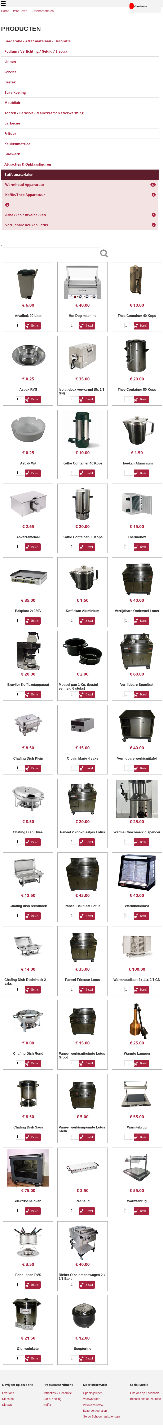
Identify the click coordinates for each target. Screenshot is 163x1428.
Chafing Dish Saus (28, 1127)
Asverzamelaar (28, 537)
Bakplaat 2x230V (28, 611)
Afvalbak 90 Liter (28, 316)
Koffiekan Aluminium (82, 611)
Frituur (10, 133)
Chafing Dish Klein (28, 758)
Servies (10, 72)
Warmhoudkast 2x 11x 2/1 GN (137, 980)
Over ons (8, 1393)
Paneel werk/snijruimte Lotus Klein (82, 1129)
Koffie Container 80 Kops (82, 537)
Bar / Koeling (15, 92)
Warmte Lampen (137, 1053)
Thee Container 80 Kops (137, 389)
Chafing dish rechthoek (28, 906)
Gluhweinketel (28, 1348)
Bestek (10, 82)
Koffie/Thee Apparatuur (25, 194)
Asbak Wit (28, 463)
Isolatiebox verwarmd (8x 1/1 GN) (81, 391)
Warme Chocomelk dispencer (137, 832)
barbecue (12, 123)
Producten (20, 11)
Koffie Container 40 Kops (82, 463)
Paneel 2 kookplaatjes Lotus (82, 832)
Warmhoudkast (137, 906)
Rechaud (82, 1201)
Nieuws (7, 1404)
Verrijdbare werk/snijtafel (137, 758)
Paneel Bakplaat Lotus (83, 906)
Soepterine (82, 1348)
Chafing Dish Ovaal (28, 832)
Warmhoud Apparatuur (24, 184)
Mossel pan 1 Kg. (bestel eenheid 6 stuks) (78, 686)
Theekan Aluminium (137, 463)
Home (5, 11)
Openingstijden (92, 1393)
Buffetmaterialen (42, 11)
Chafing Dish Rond (28, 1053)
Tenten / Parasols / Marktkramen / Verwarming (44, 113)
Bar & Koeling (52, 1399)
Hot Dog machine (82, 316)
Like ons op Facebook (144, 1393)
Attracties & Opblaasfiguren (27, 164)
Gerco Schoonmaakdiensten (101, 1416)
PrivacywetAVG (93, 1404)
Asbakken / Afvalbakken (25, 215)
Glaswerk (12, 154)
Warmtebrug (137, 1127)
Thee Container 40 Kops (137, 316)
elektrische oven (28, 1201)
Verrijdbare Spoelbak (137, 684)
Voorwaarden (91, 1399)
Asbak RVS (28, 389)
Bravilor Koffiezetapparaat (28, 684)
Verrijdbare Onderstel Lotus (137, 611)
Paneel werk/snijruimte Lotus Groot (82, 1055)
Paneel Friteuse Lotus (82, 980)
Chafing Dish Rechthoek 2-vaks (25, 981)
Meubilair (12, 102)
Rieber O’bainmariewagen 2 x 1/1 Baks (82, 1276)
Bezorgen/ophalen (95, 1410)
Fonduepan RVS (28, 1275)
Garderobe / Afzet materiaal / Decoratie (37, 41)
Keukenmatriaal (17, 143)
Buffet (47, 1404)
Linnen (10, 61)
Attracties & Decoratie (57, 1393)
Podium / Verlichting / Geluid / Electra (35, 51)
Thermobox (137, 537)
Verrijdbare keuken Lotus (26, 225)
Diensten (8, 1399)
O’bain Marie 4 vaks (82, 758)
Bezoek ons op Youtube (145, 1399)
